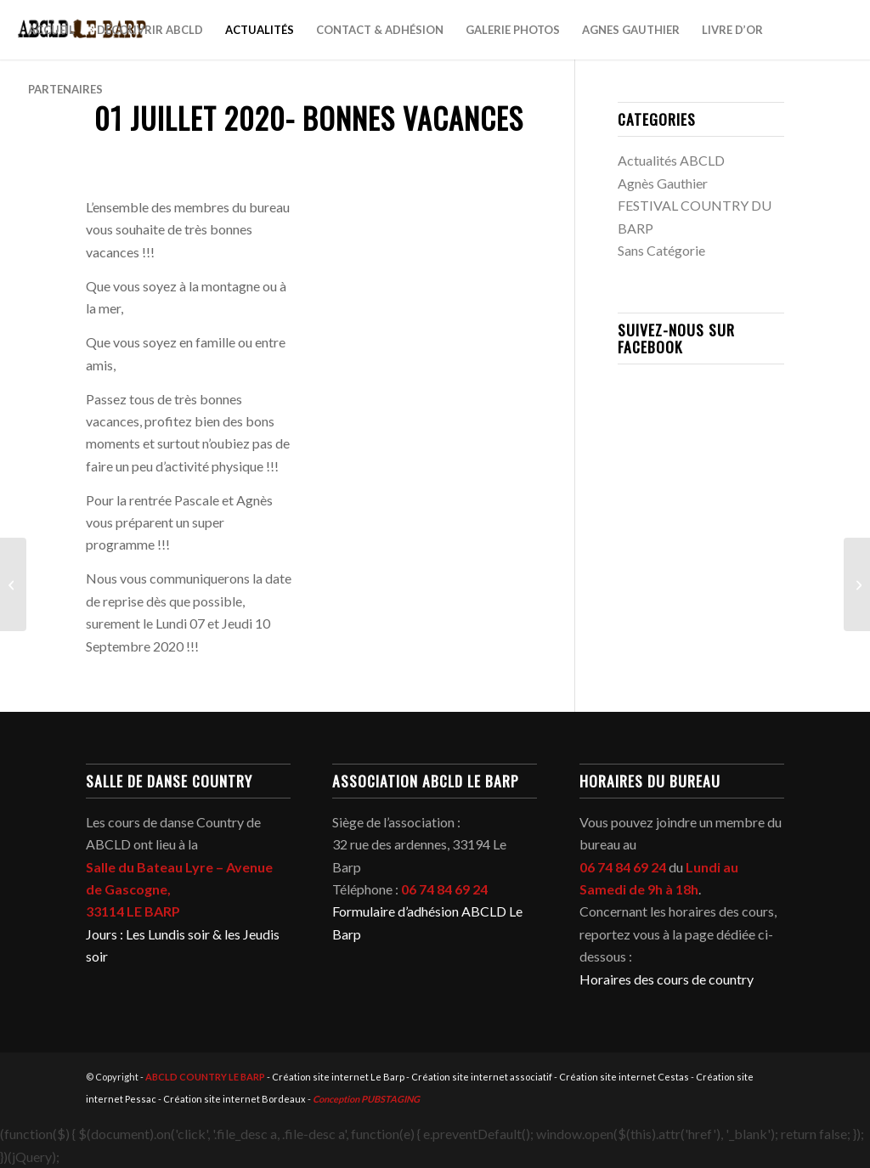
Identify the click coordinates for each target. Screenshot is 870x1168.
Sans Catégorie (661, 250)
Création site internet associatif (481, 1076)
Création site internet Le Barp (338, 1076)
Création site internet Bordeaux (234, 1098)
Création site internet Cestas (624, 1076)
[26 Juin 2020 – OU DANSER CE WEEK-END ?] (13, 584)
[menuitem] (51, 29)
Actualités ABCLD (671, 160)
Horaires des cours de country (666, 979)
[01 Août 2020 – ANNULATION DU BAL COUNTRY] (857, 584)
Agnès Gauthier (663, 183)
